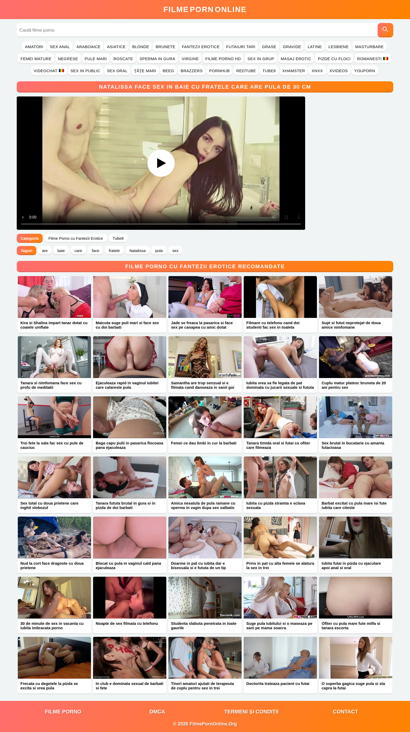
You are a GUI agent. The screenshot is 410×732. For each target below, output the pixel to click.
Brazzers (192, 70)
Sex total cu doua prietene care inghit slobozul (49, 505)
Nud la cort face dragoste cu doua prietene (52, 565)
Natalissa (137, 250)
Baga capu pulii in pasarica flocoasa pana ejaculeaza (129, 445)
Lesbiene (338, 46)
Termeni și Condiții (251, 711)
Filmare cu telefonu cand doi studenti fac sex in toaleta (272, 325)
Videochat (49, 70)
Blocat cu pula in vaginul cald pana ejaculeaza (128, 565)
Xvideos (338, 70)
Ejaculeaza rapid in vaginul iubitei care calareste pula (127, 385)
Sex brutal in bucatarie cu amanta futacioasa (353, 445)
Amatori (34, 46)
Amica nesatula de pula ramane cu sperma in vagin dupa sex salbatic (203, 505)
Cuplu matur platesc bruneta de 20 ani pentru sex (354, 385)
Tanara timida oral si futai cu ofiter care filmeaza (278, 445)
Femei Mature (35, 58)
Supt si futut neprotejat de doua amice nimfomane (351, 325)
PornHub (219, 70)
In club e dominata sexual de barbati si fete (129, 685)
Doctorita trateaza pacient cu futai (277, 683)
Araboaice (88, 46)
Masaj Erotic (296, 58)
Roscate (123, 58)
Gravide (292, 46)
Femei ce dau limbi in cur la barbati (203, 443)
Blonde (140, 46)
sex (175, 250)
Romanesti (372, 58)
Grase (269, 46)
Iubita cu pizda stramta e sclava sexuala (275, 505)
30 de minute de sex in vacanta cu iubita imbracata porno (52, 625)
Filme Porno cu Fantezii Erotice (75, 238)
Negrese (68, 58)
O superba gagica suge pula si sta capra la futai (353, 685)
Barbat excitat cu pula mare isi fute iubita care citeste (354, 505)
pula (159, 250)
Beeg (168, 70)
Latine (315, 46)
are (45, 250)
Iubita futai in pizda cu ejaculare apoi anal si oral (351, 565)
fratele (114, 250)
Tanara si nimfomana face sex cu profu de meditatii (51, 385)
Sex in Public (85, 70)
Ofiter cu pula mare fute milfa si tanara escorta (351, 625)
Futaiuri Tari (240, 46)
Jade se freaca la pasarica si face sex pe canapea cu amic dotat (202, 325)
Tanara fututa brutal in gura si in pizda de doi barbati (125, 505)
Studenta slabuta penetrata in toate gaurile (203, 625)
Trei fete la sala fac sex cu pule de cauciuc (51, 445)
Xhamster (293, 70)
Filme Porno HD (223, 58)
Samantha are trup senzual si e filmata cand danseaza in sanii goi (202, 385)
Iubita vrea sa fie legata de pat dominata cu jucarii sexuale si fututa (280, 385)
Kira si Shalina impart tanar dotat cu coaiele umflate (54, 325)
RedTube (246, 70)
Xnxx (317, 70)
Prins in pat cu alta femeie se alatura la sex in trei (280, 565)
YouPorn (364, 70)
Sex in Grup (260, 58)
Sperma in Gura (157, 58)
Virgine (190, 58)
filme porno (63, 711)
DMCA (157, 711)
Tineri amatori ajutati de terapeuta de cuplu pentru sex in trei (202, 685)
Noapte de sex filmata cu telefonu (127, 623)
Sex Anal (60, 46)
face (95, 250)
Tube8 (269, 70)
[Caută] (385, 30)
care (78, 250)
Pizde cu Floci (334, 58)
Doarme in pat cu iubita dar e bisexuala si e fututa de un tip (198, 565)
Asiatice (116, 46)
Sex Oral (117, 70)
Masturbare (369, 46)
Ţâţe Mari (145, 70)
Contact (345, 711)
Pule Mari (96, 58)
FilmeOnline (205, 9)
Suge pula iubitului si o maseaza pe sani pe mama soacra (279, 625)
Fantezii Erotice (201, 46)
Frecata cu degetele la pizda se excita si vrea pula (49, 685)
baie (61, 250)
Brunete (165, 46)
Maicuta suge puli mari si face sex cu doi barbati (127, 325)
